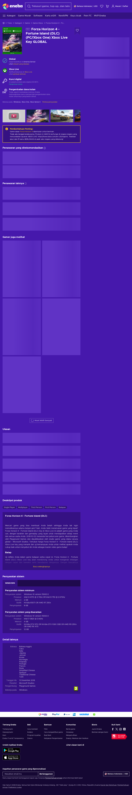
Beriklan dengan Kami (100, 732)
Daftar (125, 6)
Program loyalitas (34, 735)
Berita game (70, 729)
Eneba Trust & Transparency (13, 738)
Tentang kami (8, 729)
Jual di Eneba (97, 729)
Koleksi (30, 732)
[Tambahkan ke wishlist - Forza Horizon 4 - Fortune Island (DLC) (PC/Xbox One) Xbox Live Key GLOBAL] (77, 31)
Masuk (116, 6)
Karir (4, 735)
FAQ (45, 729)
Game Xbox (38, 23)
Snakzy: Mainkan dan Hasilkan (77, 738)
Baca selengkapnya (41, 567)
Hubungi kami (8, 732)
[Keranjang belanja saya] (107, 6)
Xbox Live (28, 72)
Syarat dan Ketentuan (108, 785)
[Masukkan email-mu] (20, 774)
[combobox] (48, 6)
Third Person (36, 507)
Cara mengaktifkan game (53, 732)
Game (27, 23)
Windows (23, 690)
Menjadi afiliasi (71, 735)
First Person (50, 507)
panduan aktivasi (19, 74)
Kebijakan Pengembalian (53, 738)
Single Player (9, 507)
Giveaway (69, 732)
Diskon (29, 738)
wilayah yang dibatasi (21, 64)
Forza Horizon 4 (26, 131)
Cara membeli (32, 729)
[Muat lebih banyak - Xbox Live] (5, 70)
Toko (9, 23)
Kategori (18, 23)
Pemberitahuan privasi (53, 778)
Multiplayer (23, 507)
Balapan (62, 507)
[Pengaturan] (86, 6)
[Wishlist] (102, 6)
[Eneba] (13, 6)
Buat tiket (47, 735)
